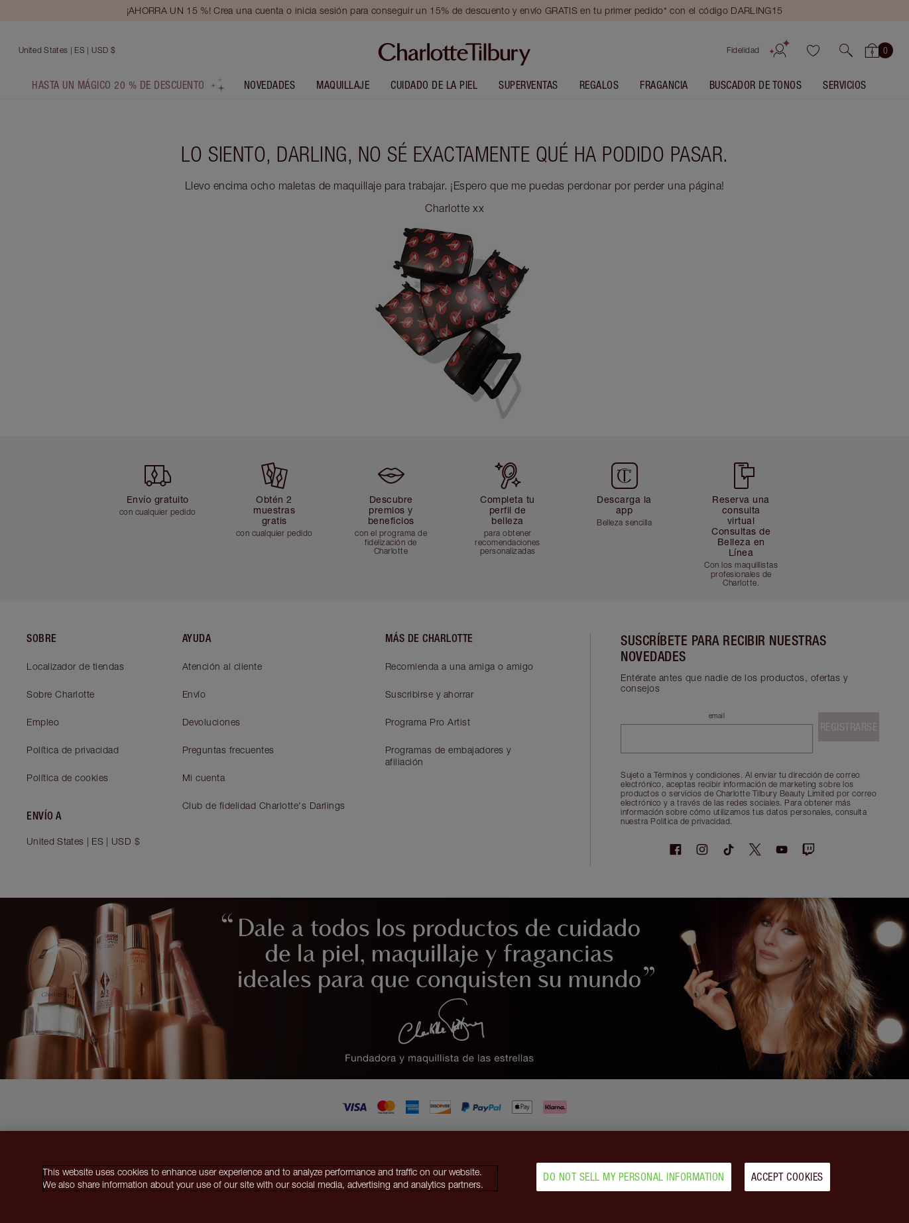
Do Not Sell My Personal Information (634, 1179)
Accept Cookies (787, 1179)
